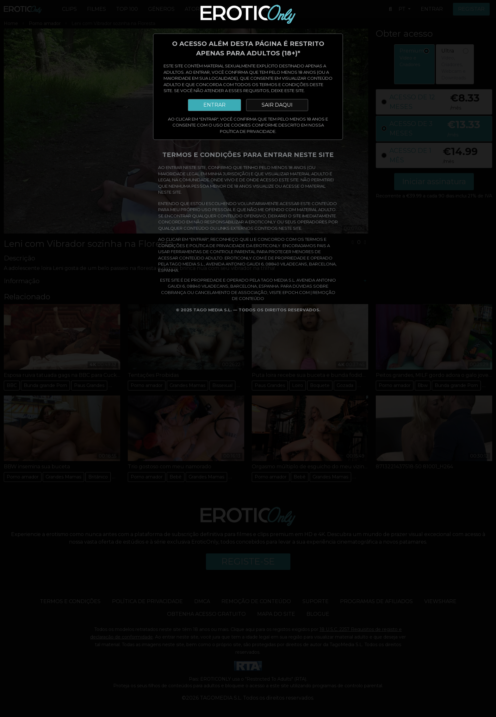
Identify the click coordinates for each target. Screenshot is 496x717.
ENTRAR (214, 105)
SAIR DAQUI (277, 105)
